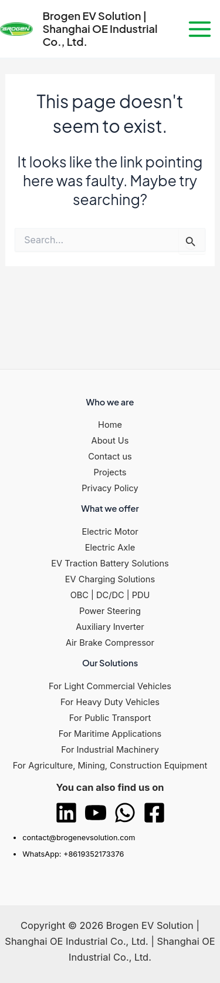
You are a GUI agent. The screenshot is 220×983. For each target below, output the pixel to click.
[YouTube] (95, 812)
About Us (110, 440)
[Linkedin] (66, 812)
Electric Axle (110, 547)
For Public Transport (110, 718)
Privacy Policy (110, 488)
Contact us (110, 456)
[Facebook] (154, 812)
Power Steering (110, 611)
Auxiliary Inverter (110, 627)
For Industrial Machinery (110, 749)
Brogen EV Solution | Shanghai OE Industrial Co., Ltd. (99, 28)
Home (110, 425)
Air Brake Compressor (110, 643)
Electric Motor (110, 531)
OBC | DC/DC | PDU (110, 595)
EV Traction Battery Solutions (109, 563)
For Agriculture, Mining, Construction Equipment (110, 765)
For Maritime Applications (110, 734)
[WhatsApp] (125, 812)
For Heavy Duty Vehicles (110, 702)
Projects (110, 472)
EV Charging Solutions (110, 579)
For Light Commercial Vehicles (110, 686)
